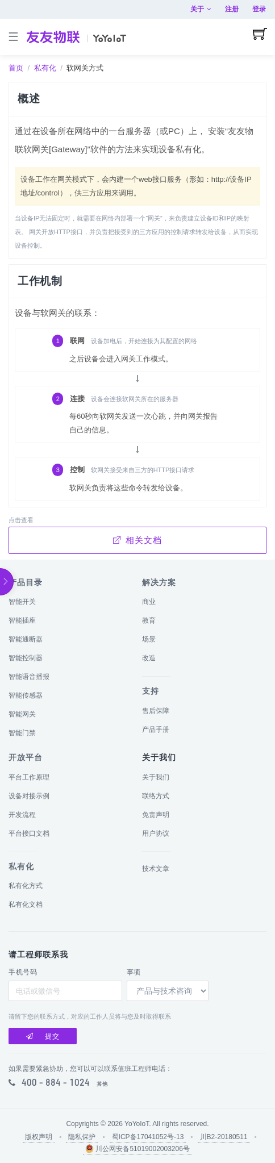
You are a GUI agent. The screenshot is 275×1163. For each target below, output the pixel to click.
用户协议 (155, 833)
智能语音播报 (29, 677)
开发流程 (22, 815)
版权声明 (38, 1137)
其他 (102, 1084)
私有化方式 (26, 886)
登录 (259, 9)
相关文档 (137, 540)
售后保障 (155, 711)
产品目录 (26, 582)
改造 (149, 658)
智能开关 (22, 602)
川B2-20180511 (224, 1137)
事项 (134, 972)
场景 (149, 639)
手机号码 (23, 972)
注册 (232, 9)
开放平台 (26, 757)
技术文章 (155, 869)
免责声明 (155, 815)
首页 (16, 68)
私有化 (45, 68)
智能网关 (22, 714)
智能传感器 (26, 695)
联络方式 (155, 796)
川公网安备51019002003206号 (137, 1148)
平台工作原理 (29, 777)
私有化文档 (26, 904)
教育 (149, 620)
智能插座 (22, 620)
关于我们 (155, 777)
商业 (149, 602)
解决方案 (159, 582)
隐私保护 (81, 1137)
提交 (43, 1036)
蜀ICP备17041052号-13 (148, 1137)
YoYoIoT (136, 1124)
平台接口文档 (29, 833)
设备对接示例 (29, 796)
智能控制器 (26, 658)
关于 (200, 9)
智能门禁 (22, 733)
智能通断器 (26, 639)
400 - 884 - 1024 (56, 1082)
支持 (150, 690)
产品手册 (155, 729)
